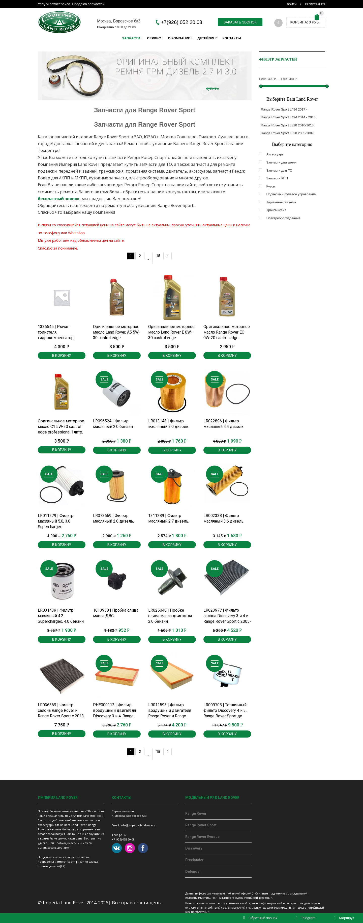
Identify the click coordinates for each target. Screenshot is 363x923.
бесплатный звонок (59, 198)
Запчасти (131, 38)
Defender (193, 872)
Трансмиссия (276, 210)
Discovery (193, 848)
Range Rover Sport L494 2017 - (284, 109)
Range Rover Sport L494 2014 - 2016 (288, 117)
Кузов (270, 186)
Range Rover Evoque (202, 837)
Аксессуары (275, 154)
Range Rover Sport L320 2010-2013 (287, 125)
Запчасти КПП (277, 178)
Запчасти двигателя (281, 162)
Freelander (194, 860)
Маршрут (344, 918)
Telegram (305, 918)
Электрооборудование (283, 218)
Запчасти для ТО (279, 170)
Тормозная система (281, 202)
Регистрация (315, 4)
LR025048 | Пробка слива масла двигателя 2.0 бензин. (170, 616)
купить (212, 88)
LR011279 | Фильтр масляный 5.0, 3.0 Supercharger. (55, 521)
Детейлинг (207, 38)
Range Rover (195, 813)
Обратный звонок (260, 918)
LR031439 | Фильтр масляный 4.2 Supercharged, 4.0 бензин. (61, 616)
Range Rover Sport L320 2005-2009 (287, 133)
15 (158, 256)
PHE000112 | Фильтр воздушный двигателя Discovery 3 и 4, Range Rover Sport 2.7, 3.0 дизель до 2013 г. (114, 715)
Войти (291, 4)
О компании (179, 38)
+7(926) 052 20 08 (181, 22)
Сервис (154, 38)
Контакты (232, 38)
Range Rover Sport (201, 825)
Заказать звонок (240, 22)
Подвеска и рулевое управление (291, 194)
